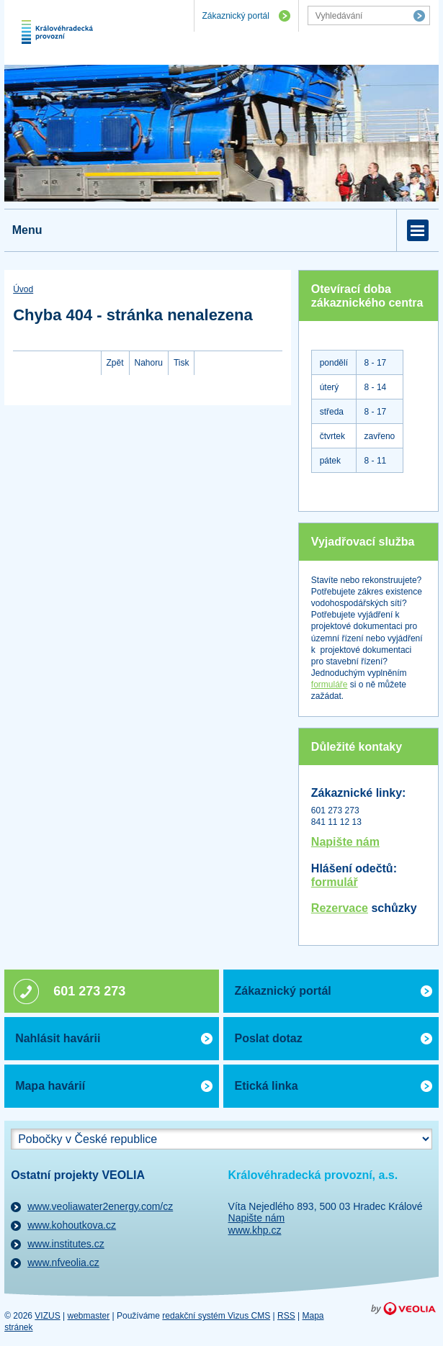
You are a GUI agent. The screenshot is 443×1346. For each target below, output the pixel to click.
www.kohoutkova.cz (71, 1225)
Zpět (115, 363)
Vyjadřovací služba (362, 542)
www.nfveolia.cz (63, 1262)
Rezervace (339, 908)
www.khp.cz (255, 1230)
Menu (27, 230)
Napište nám (345, 842)
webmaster (89, 1316)
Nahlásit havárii (57, 1038)
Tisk (181, 363)
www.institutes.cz (65, 1244)
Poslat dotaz (268, 1038)
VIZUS (47, 1316)
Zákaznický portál (235, 16)
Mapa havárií (50, 1086)
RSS (286, 1316)
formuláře (329, 684)
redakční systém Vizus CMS (216, 1316)
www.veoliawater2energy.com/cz (100, 1206)
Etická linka (265, 1086)
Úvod (23, 289)
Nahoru (149, 363)
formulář (334, 882)
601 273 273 (89, 991)
